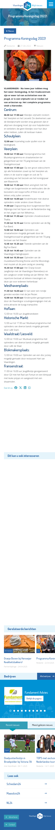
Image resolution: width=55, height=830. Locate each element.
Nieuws (10, 31)
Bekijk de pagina (34, 698)
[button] (10, 710)
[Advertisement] (27, 423)
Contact (10, 824)
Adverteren (11, 817)
